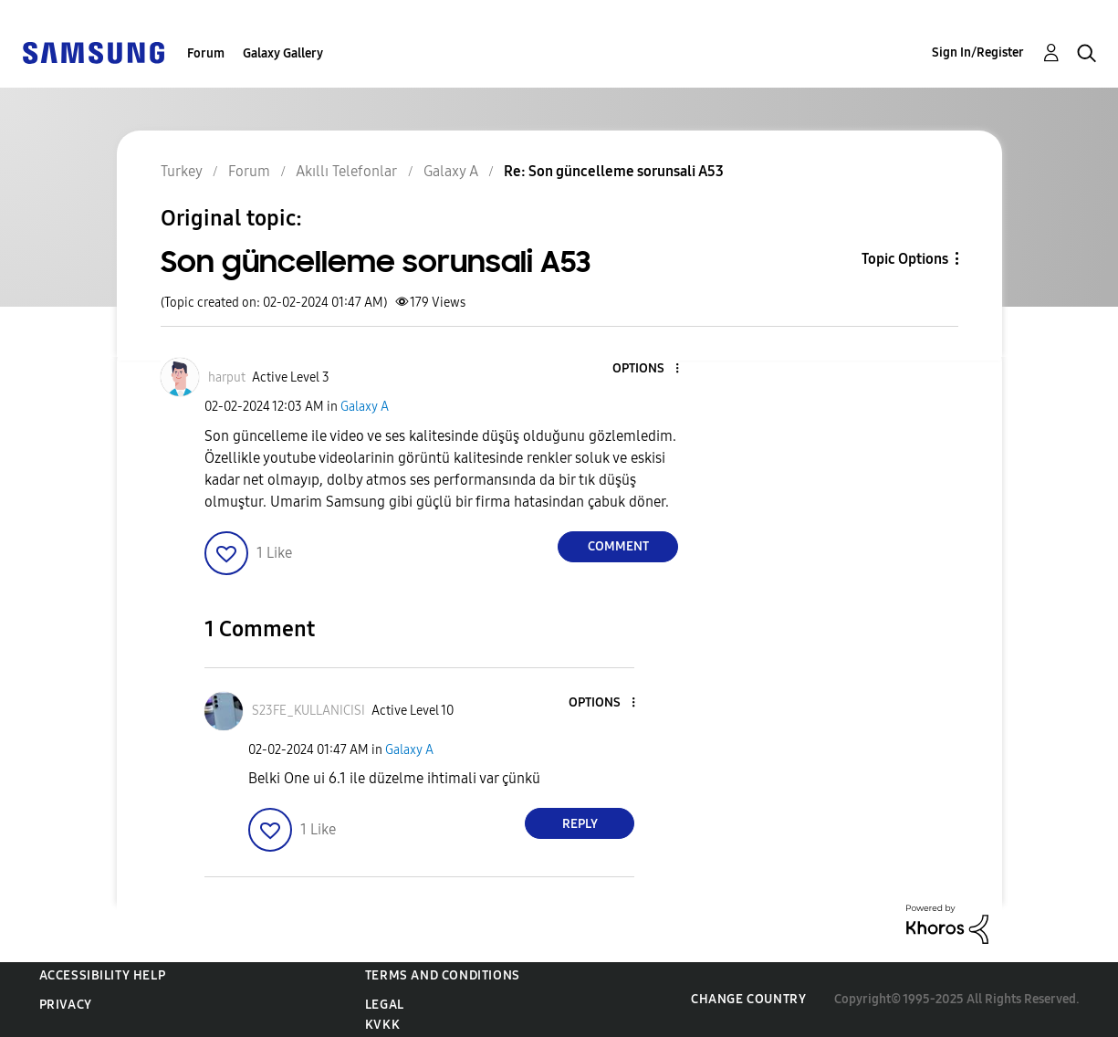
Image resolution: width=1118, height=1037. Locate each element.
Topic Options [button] (905, 258)
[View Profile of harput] (227, 377)
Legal (384, 1004)
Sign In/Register (978, 52)
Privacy (65, 1004)
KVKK (382, 1024)
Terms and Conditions (442, 975)
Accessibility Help (102, 975)
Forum (206, 53)
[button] (647, 369)
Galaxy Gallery (283, 53)
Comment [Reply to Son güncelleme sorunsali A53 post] (618, 546)
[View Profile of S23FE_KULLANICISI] (308, 710)
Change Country (748, 999)
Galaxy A (364, 406)
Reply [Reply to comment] (580, 824)
